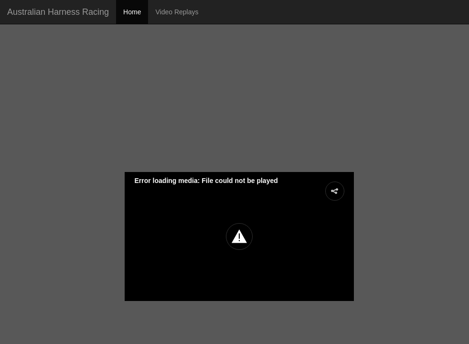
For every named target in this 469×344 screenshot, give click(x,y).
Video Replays (176, 12)
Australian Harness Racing (58, 12)
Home (132, 12)
